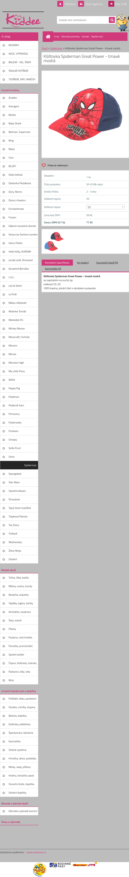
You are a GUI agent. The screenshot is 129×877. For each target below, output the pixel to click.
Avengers (14, 106)
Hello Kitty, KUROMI (20, 251)
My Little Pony (17, 371)
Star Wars (14, 482)
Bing (11, 140)
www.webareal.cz (36, 852)
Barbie (12, 115)
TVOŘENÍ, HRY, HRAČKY (22, 79)
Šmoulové (14, 499)
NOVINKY (14, 45)
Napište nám (97, 36)
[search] (112, 20)
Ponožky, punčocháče (21, 646)
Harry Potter (16, 243)
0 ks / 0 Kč (121, 4)
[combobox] (105, 207)
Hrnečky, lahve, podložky (22, 758)
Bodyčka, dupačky (19, 595)
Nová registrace (94, 4)
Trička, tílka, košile (19, 578)
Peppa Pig (14, 388)
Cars (11, 157)
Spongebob (15, 474)
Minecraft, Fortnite (19, 337)
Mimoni (13, 345)
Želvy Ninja (15, 551)
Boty (11, 680)
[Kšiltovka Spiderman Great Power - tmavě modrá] (54, 232)
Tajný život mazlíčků (20, 508)
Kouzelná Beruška (19, 269)
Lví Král (13, 294)
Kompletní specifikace (57, 263)
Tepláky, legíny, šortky (21, 603)
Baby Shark (15, 123)
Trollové (13, 533)
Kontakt (85, 36)
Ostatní (13, 559)
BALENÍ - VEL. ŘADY (20, 62)
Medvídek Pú (16, 320)
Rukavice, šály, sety (19, 672)
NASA (12, 380)
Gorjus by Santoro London (23, 234)
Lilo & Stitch (15, 286)
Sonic (12, 457)
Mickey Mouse (17, 328)
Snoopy (13, 439)
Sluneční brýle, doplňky (21, 784)
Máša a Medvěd (17, 303)
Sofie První (15, 448)
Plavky (12, 629)
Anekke (13, 98)
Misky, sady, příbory (20, 767)
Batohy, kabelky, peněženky (18, 717)
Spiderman (30, 465)
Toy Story (14, 525)
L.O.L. (12, 277)
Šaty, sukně (15, 620)
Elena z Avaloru (17, 200)
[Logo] (23, 20)
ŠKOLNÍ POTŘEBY (19, 71)
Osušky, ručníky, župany (22, 707)
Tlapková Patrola (18, 516)
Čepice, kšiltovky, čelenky (23, 663)
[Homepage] (49, 36)
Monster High (16, 363)
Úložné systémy (18, 750)
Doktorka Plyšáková (20, 183)
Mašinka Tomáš (17, 311)
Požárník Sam (16, 405)
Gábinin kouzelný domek (22, 226)
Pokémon (14, 397)
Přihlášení (70, 4)
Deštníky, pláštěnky (20, 724)
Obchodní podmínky (70, 36)
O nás (56, 36)
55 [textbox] (89, 207)
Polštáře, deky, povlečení (22, 699)
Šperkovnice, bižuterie (21, 733)
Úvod (45, 48)
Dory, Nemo (15, 192)
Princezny (14, 414)
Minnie (12, 354)
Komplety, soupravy (20, 612)
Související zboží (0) (107, 263)
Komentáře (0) (53, 269)
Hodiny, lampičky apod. (21, 775)
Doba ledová (16, 175)
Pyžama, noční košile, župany (21, 638)
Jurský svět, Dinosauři (21, 260)
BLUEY (12, 166)
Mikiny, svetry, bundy (20, 586)
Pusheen (13, 431)
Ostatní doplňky (17, 793)
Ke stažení (83, 263)
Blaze (12, 149)
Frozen (12, 217)
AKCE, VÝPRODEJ (18, 54)
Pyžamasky (15, 422)
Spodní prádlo (16, 654)
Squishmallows (17, 491)
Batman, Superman (19, 132)
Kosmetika (14, 741)
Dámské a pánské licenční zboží (23, 812)
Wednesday (15, 542)
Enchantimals (16, 209)
